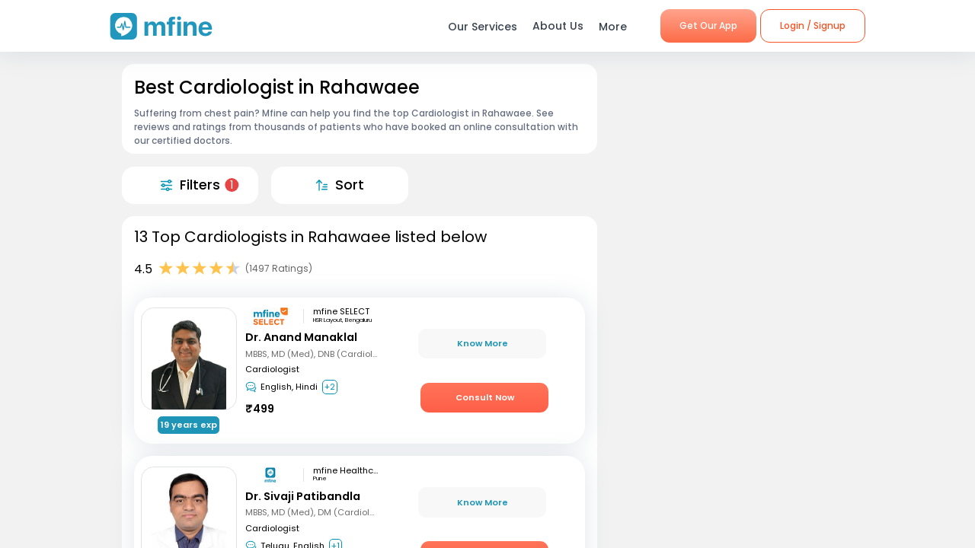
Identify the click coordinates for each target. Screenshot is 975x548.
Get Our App (708, 25)
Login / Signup (813, 25)
